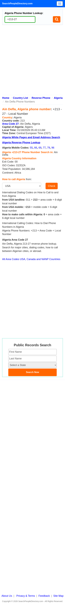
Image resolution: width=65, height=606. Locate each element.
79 (48, 147)
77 (44, 147)
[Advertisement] (32, 61)
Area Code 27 (10, 123)
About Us (7, 595)
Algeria (58, 97)
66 (35, 147)
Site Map (58, 595)
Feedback (44, 595)
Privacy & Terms (25, 595)
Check (51, 186)
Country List (20, 97)
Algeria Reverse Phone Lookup (21, 142)
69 (40, 147)
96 (52, 147)
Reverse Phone (41, 97)
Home (5, 97)
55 (31, 147)
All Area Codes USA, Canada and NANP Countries (31, 259)
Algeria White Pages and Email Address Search (31, 137)
